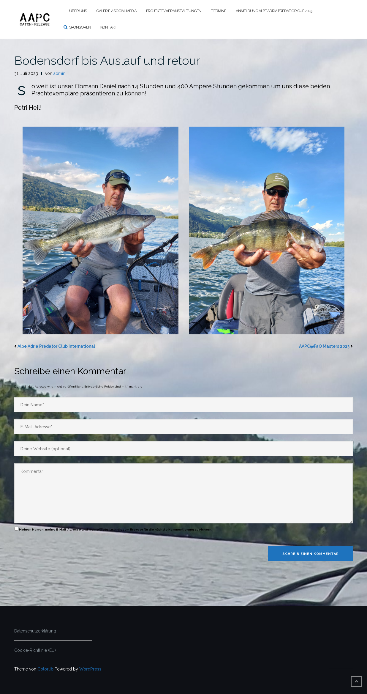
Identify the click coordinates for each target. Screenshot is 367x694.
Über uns (78, 11)
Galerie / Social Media (116, 11)
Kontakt (108, 27)
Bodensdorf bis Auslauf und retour (107, 60)
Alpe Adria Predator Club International (56, 346)
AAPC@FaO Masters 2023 (324, 346)
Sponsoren (80, 27)
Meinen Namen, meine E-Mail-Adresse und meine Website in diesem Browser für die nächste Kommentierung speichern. (115, 529)
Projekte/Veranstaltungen (173, 11)
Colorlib (45, 669)
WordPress (90, 669)
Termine (218, 11)
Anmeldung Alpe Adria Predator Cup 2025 (274, 11)
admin (59, 73)
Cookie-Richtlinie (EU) (35, 650)
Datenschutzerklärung (35, 631)
